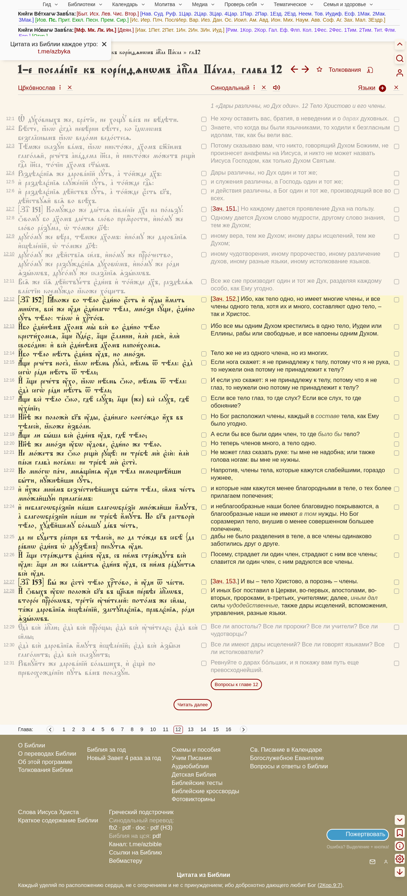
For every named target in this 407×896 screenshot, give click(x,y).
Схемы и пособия (196, 749)
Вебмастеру (126, 860)
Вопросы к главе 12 (236, 684)
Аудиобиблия (190, 766)
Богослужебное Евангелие (287, 758)
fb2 (113, 827)
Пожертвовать (365, 834)
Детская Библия (194, 774)
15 (216, 729)
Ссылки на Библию (135, 852)
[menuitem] (400, 73)
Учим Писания (192, 758)
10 (153, 729)
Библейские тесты (197, 782)
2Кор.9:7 (330, 885)
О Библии (31, 745)
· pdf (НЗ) (159, 827)
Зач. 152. (225, 298)
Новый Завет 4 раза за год (124, 758)
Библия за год (106, 749)
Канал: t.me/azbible (135, 844)
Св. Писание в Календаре (286, 749)
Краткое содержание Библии (58, 820)
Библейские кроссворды (205, 791)
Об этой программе (45, 762)
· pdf (125, 827)
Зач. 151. (225, 208)
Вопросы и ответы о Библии (289, 766)
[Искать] (400, 58)
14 (203, 729)
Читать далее (193, 704)
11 (166, 729)
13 (191, 729)
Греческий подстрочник (141, 812)
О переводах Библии (47, 753)
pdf (157, 836)
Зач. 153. (225, 581)
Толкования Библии (45, 770)
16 (228, 729)
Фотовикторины (193, 799)
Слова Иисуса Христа (48, 812)
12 (178, 729)
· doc (138, 827)
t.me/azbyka (54, 51)
